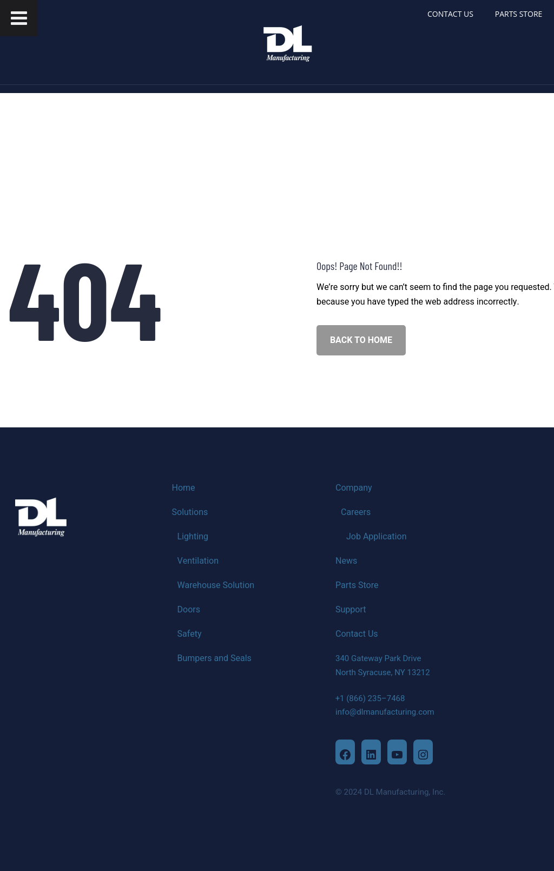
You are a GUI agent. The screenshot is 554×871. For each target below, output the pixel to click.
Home (183, 487)
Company (353, 487)
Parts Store (357, 585)
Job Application (376, 536)
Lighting (192, 536)
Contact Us (356, 634)
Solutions (190, 512)
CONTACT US (450, 14)
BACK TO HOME (361, 340)
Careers (356, 512)
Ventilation (198, 561)
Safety (189, 634)
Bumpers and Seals (214, 658)
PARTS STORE (519, 14)
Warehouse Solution (216, 585)
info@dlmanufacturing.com (384, 712)
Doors (188, 609)
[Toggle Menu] (19, 18)
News (346, 561)
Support (350, 609)
